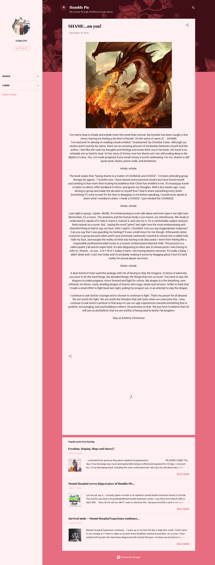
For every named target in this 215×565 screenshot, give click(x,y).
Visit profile (21, 48)
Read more (183, 474)
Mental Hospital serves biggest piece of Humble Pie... (101, 483)
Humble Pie (79, 7)
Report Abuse (9, 94)
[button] (187, 25)
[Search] (193, 8)
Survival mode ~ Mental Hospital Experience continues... (103, 518)
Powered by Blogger (129, 557)
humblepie (21, 41)
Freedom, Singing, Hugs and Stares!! (91, 449)
